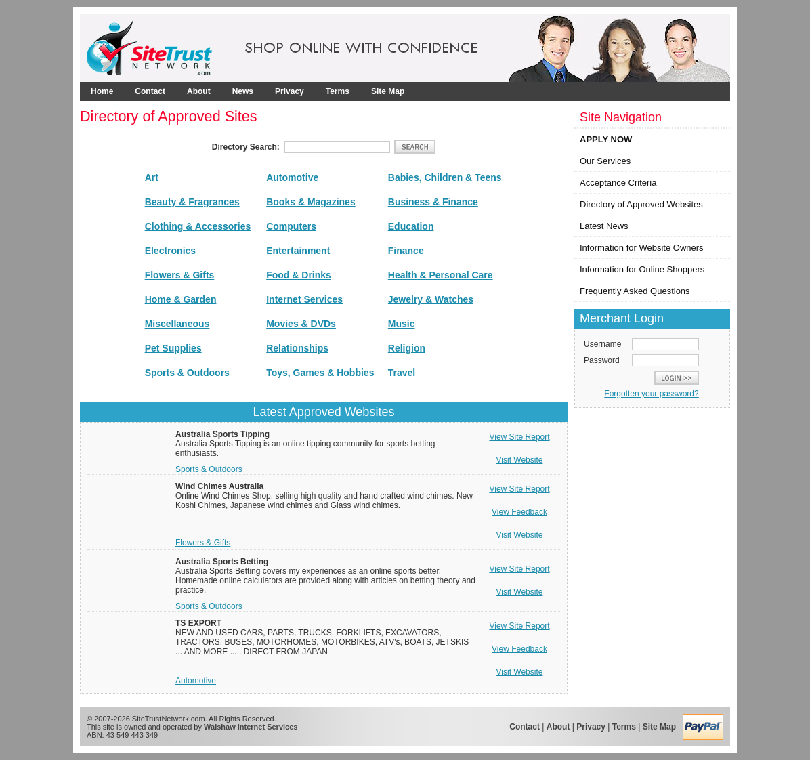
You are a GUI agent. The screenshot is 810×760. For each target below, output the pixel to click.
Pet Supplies (173, 348)
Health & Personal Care (440, 275)
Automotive (292, 177)
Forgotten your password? (651, 393)
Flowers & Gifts (180, 275)
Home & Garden (181, 299)
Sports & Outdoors (187, 372)
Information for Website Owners (642, 247)
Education (411, 226)
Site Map (387, 91)
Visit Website (519, 460)
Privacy (289, 91)
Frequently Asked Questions (635, 291)
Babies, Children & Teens (445, 177)
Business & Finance (433, 201)
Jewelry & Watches (430, 299)
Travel (401, 372)
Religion (406, 348)
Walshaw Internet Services (250, 727)
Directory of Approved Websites (641, 204)
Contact (150, 91)
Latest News (604, 226)
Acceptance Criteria (618, 182)
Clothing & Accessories (198, 226)
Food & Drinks (298, 275)
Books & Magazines (310, 201)
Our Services (605, 161)
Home (102, 91)
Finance (406, 250)
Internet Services (304, 299)
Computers (291, 226)
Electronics (170, 250)
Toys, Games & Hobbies (320, 372)
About (199, 91)
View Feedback (519, 512)
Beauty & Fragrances (192, 201)
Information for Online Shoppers (642, 269)
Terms (337, 91)
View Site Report (519, 437)
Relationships (297, 348)
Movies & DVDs (301, 323)
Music (401, 323)
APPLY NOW (606, 139)
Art (151, 177)
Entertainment (298, 250)
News (242, 91)
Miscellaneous (177, 323)
